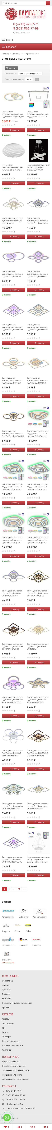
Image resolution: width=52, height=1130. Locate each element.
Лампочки (6, 1050)
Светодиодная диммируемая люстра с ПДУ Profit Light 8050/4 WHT (37, 380)
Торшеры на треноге (12, 1074)
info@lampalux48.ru (14, 1104)
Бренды (5, 1007)
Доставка (6, 989)
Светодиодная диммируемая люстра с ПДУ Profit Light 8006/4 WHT (37, 274)
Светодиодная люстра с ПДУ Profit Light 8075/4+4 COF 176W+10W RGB (37, 593)
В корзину (13, 130)
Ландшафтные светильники (15, 1079)
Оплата (5, 985)
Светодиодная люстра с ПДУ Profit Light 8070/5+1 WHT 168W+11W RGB (12, 806)
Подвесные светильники (13, 1066)
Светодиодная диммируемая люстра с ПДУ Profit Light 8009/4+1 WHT (12, 327)
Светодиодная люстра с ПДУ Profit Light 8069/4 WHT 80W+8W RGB (12, 593)
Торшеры (6, 1036)
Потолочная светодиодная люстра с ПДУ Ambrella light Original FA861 (13, 114)
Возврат (6, 994)
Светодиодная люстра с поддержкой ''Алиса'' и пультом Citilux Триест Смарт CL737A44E (12, 486)
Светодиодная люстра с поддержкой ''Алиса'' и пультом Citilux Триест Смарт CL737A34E (37, 433)
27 (19, 889)
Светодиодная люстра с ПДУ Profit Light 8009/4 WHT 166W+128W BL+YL (12, 859)
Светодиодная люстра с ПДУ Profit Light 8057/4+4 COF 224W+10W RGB (37, 753)
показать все (8, 962)
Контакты (6, 998)
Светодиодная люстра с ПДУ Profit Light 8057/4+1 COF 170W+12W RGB (12, 646)
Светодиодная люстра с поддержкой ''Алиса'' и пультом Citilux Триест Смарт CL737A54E (12, 540)
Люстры (5, 1019)
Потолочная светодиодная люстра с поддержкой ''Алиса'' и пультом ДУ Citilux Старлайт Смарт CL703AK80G (37, 114)
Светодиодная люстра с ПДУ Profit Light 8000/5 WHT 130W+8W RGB (12, 753)
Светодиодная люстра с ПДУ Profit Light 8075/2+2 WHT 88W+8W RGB (37, 806)
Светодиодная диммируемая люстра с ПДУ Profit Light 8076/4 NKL (13, 433)
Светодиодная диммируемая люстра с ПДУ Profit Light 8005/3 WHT (12, 274)
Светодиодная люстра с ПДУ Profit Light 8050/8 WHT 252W (37, 646)
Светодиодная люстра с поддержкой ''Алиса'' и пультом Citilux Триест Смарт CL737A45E (37, 486)
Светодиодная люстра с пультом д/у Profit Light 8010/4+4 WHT (12, 220)
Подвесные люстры (11, 1061)
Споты (5, 1032)
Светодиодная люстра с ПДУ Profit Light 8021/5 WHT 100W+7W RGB (37, 699)
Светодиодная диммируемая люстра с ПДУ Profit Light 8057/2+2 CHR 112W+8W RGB (37, 220)
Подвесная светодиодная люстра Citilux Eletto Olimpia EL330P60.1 (38, 167)
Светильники (8, 1023)
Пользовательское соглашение (17, 1003)
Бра (4, 1027)
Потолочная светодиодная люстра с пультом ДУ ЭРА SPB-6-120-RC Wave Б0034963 (12, 167)
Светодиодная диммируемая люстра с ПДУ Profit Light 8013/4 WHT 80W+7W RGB (12, 380)
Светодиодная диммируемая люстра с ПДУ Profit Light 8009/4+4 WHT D (37, 327)
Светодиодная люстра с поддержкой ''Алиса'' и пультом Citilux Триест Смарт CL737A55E (37, 540)
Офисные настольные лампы (15, 1070)
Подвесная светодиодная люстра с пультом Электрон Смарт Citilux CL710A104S (38, 859)
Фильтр (11, 68)
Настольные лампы (11, 1041)
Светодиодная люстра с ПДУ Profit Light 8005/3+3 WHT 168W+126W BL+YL (12, 699)
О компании (7, 980)
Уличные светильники (12, 1045)
